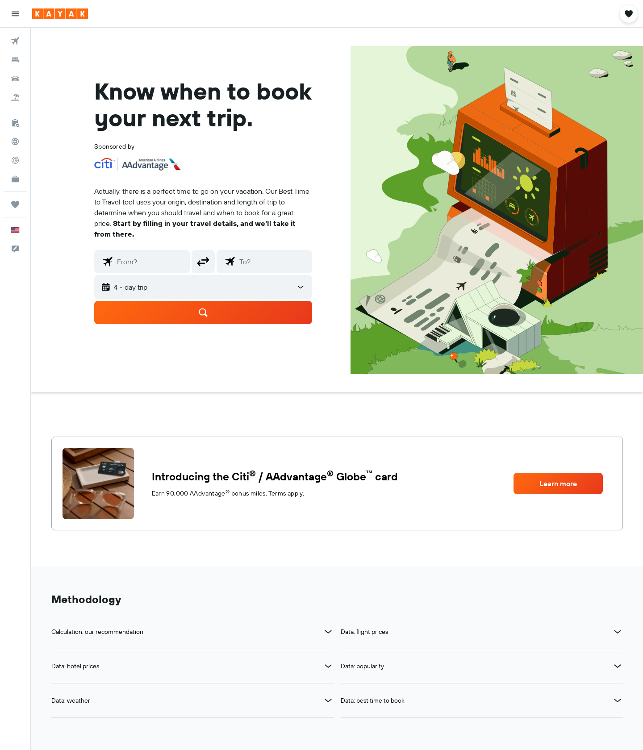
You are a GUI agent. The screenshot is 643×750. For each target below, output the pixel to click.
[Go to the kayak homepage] (60, 13)
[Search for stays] (15, 60)
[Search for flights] (15, 41)
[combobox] (151, 261)
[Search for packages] (15, 97)
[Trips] (15, 204)
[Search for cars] (15, 79)
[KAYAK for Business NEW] (15, 179)
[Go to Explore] (15, 141)
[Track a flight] (15, 160)
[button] (15, 14)
